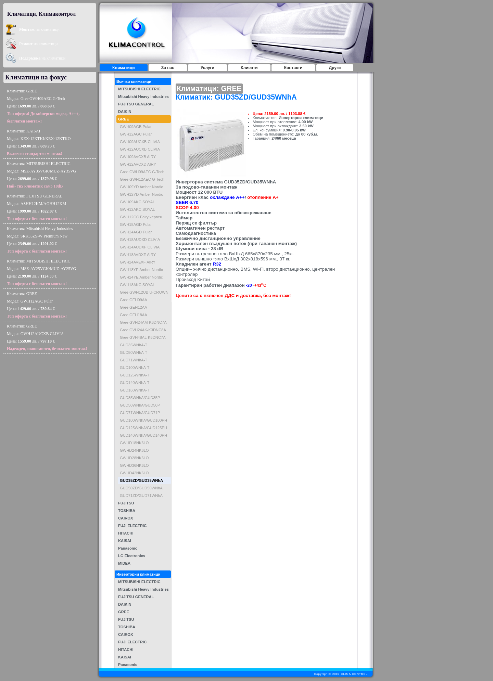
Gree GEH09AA (133, 300)
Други (335, 67)
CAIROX (125, 518)
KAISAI (124, 541)
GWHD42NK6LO (134, 473)
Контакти (293, 67)
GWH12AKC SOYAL (137, 209)
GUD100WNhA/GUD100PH (143, 420)
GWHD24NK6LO (134, 450)
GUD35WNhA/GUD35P (140, 398)
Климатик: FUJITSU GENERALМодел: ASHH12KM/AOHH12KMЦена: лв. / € (37, 207)
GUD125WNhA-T (134, 375)
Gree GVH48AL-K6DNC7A (143, 337)
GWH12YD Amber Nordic (141, 194)
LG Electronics (131, 556)
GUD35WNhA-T (133, 345)
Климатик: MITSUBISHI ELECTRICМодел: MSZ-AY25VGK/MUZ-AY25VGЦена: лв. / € (41, 272)
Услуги (207, 67)
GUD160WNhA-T (134, 390)
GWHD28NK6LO (134, 458)
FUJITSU (126, 503)
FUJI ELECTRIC (132, 526)
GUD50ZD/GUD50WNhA (141, 488)
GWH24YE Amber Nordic (141, 277)
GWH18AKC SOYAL (137, 285)
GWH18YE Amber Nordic (141, 270)
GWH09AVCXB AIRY (138, 157)
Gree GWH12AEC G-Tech (142, 179)
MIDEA (124, 563)
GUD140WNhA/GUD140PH (143, 435)
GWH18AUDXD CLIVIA (140, 239)
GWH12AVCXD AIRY (138, 164)
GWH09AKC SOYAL (137, 202)
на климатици (39, 29)
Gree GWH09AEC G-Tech (142, 172)
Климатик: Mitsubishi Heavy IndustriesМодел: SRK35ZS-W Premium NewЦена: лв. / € (40, 240)
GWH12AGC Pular (136, 134)
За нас (167, 67)
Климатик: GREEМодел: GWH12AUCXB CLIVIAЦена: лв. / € (47, 337)
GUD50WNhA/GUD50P (140, 405)
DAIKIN (124, 112)
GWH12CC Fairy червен (141, 217)
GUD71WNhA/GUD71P (140, 413)
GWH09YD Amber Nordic (141, 187)
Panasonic (127, 548)
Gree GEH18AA (133, 315)
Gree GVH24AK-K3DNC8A (143, 330)
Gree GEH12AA (133, 307)
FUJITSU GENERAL (136, 104)
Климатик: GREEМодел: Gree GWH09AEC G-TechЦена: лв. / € (43, 106)
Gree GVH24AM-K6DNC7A (143, 322)
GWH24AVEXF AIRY (137, 262)
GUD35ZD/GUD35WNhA (141, 480)
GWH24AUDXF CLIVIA (140, 247)
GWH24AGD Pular (136, 232)
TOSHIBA (126, 511)
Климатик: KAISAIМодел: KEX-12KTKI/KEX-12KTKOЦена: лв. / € (39, 142)
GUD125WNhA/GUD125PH (143, 428)
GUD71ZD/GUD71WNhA (141, 495)
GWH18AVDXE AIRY (138, 255)
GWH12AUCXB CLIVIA (140, 149)
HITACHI (126, 533)
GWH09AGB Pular (136, 127)
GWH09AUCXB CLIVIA (140, 142)
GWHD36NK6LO (134, 465)
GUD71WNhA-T (133, 360)
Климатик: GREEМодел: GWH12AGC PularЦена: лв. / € (37, 305)
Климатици (123, 67)
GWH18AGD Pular (136, 224)
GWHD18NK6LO (134, 443)
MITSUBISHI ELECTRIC (139, 89)
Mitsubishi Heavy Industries (143, 96)
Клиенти (249, 67)
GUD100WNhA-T (134, 367)
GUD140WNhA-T (134, 383)
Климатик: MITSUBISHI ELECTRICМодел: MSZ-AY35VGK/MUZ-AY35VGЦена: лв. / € (41, 175)
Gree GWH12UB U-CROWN (144, 292)
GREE (123, 119)
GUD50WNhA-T (133, 352)
